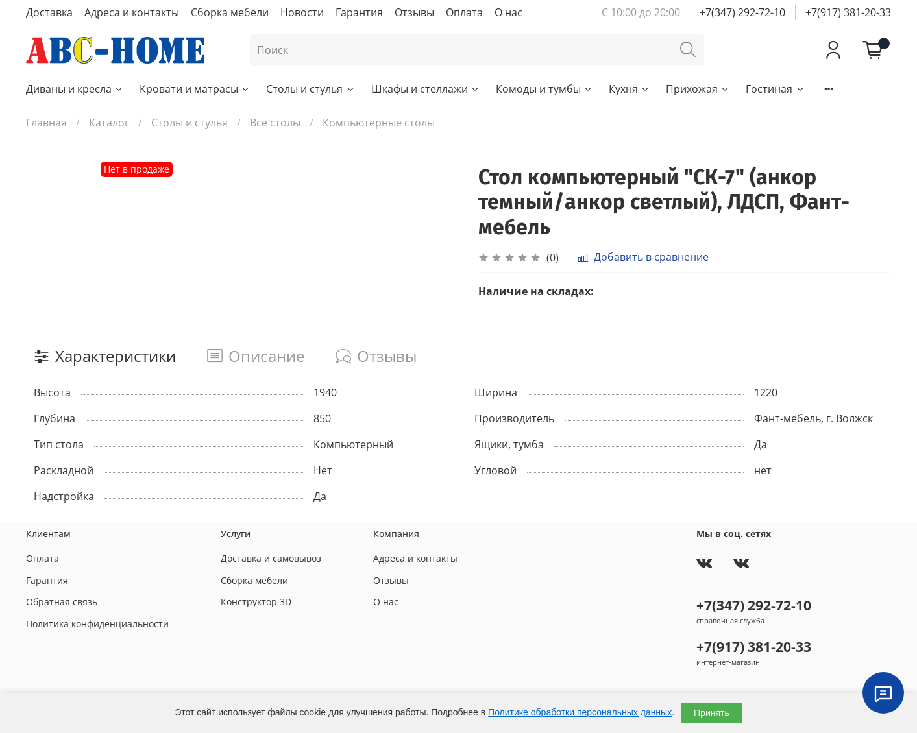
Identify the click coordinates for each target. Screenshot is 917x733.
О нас (508, 12)
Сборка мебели (230, 12)
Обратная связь (61, 601)
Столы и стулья (310, 89)
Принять (711, 713)
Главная (46, 122)
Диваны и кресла (75, 89)
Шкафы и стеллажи (425, 89)
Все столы (275, 122)
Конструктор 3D (256, 601)
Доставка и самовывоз (271, 558)
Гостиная (775, 89)
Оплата (464, 12)
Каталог (109, 122)
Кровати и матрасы (195, 89)
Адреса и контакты (131, 12)
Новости (302, 12)
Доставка (49, 12)
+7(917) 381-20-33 (848, 12)
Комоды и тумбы (544, 89)
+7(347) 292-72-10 (742, 12)
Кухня (629, 89)
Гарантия (359, 12)
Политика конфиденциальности (97, 624)
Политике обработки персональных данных (580, 712)
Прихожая (698, 89)
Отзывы (414, 12)
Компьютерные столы (379, 122)
